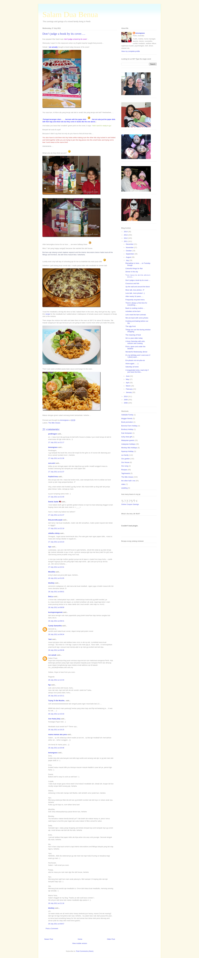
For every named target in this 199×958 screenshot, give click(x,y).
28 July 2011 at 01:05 (56, 578)
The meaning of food (133, 335)
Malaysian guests (127, 440)
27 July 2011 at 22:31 (56, 567)
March (128, 386)
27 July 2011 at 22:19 (56, 528)
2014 (126, 232)
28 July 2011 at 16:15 (56, 730)
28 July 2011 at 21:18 (56, 903)
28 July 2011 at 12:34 (56, 680)
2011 (126, 241)
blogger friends (126, 418)
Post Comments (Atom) (84, 951)
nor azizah (52, 655)
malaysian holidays (128, 444)
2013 (126, 235)
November (130, 247)
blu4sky (51, 583)
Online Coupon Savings (130, 504)
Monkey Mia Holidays (129, 448)
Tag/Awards (125, 473)
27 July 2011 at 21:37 (56, 472)
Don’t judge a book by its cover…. (137, 280)
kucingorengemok (55, 612)
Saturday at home (132, 367)
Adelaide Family (127, 415)
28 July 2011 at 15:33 (56, 714)
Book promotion (127, 422)
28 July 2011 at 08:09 (56, 607)
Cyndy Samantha (55, 626)
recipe (48, 314)
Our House (125, 462)
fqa (49, 685)
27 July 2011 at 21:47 (56, 515)
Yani (50, 639)
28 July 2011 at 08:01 (56, 592)
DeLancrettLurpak (55, 520)
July (127, 260)
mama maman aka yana (57, 734)
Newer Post (48, 939)
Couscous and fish (132, 283)
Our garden (125, 459)
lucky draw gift (126, 437)
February (129, 389)
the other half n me (128, 481)
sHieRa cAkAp (54, 533)
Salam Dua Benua (70, 14)
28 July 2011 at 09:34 (56, 634)
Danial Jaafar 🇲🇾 (54, 502)
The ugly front (130, 326)
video (123, 484)
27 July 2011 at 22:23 (56, 542)
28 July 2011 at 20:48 (56, 748)
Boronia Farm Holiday (129, 426)
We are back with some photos (136, 318)
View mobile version (79, 943)
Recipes (124, 470)
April (128, 383)
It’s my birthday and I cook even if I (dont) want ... (137, 356)
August (129, 257)
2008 (126, 403)
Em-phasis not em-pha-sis (135, 360)
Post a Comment (52, 928)
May (128, 379)
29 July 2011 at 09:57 (56, 924)
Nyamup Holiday (127, 451)
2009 (126, 400)
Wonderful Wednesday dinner (136, 352)
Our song (124, 466)
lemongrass (53, 447)
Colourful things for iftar (134, 268)
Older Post (111, 939)
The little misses (54, 423)
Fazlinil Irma (53, 477)
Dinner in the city (131, 272)
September (130, 254)
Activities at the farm (132, 311)
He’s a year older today (133, 338)
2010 (126, 396)
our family (124, 455)
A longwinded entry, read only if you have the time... (136, 371)
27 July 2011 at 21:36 (56, 458)
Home (80, 939)
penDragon (52, 434)
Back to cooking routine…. (135, 308)
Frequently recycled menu (135, 300)
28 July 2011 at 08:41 (56, 621)
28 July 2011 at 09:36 (56, 650)
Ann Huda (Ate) (54, 719)
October (129, 251)
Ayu (49, 547)
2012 (126, 238)
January (129, 392)
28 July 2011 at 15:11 (56, 696)
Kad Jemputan (126, 433)
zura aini (51, 463)
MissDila (51, 572)
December (130, 244)
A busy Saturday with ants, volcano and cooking (135, 342)
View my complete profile (130, 51)
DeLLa (50, 596)
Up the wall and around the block (137, 287)
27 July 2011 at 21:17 (56, 442)
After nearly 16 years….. (134, 296)
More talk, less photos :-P (134, 290)
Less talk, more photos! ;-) (135, 293)
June (128, 376)
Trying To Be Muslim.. (56, 701)
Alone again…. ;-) (131, 364)
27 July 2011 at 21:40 (56, 497)
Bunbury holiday (127, 429)
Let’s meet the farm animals (135, 315)
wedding (124, 488)
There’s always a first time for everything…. (136, 304)
